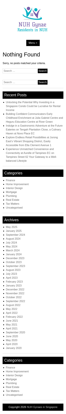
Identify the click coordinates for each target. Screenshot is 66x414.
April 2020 (12, 344)
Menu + (33, 42)
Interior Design (14, 188)
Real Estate (12, 199)
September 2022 (15, 301)
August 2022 (13, 305)
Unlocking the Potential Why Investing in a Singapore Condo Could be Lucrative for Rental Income (33, 106)
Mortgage (11, 192)
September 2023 (15, 266)
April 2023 (12, 277)
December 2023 (15, 258)
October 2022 (14, 297)
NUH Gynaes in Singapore (42, 407)
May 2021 (11, 324)
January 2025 (14, 231)
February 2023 (14, 281)
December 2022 (15, 289)
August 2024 (13, 238)
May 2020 (11, 340)
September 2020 (15, 332)
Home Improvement (17, 184)
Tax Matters (12, 203)
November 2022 (15, 293)
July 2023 (11, 273)
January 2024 (14, 254)
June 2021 (12, 320)
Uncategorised (14, 207)
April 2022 (12, 313)
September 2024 (15, 234)
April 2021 (12, 328)
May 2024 (11, 246)
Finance (10, 180)
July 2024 (11, 242)
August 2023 (13, 270)
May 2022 (11, 309)
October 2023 (14, 262)
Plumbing (11, 196)
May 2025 (11, 227)
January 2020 (14, 348)
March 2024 (13, 250)
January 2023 (14, 285)
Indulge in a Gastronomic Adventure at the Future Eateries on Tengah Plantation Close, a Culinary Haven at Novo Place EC (34, 129)
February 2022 (14, 316)
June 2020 (12, 336)
